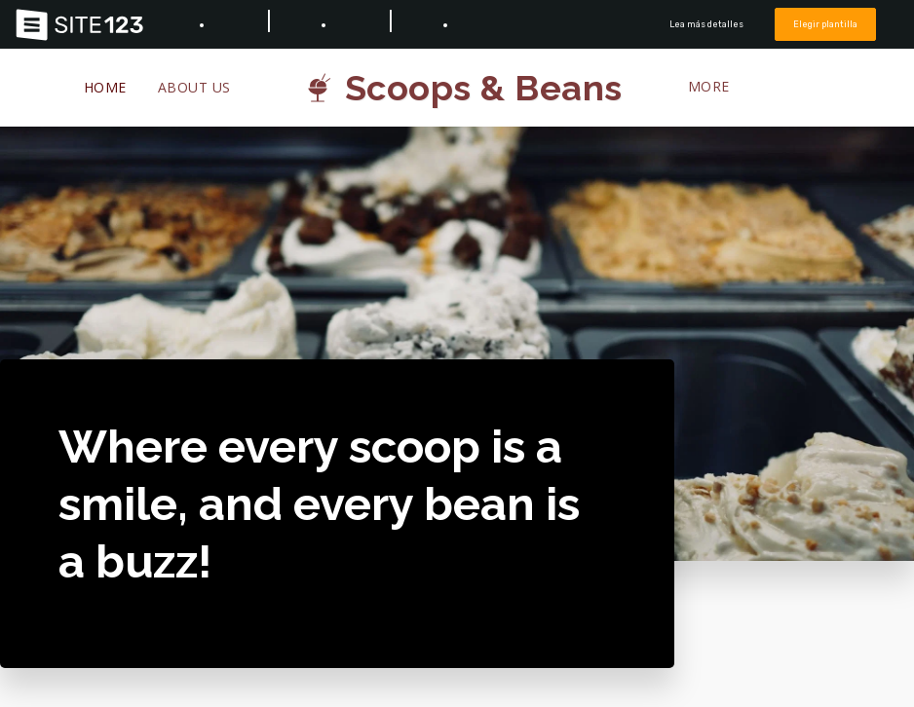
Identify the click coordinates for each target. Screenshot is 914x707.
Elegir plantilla (825, 24)
